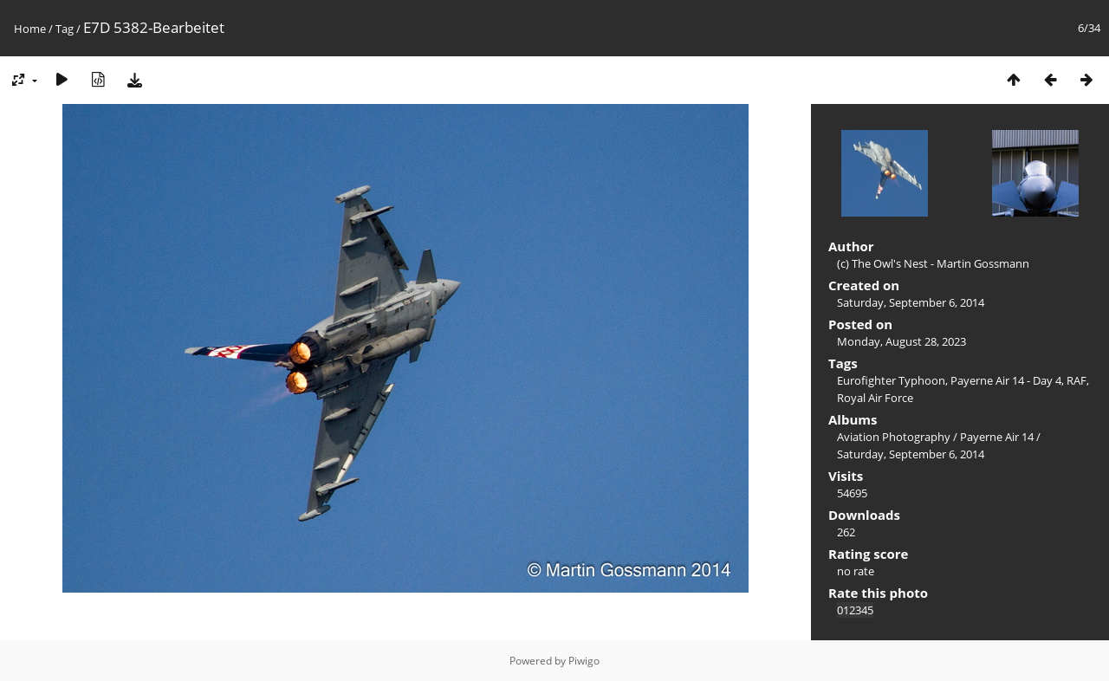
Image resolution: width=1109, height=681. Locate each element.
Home (30, 28)
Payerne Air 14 (997, 436)
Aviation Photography (893, 436)
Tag (64, 28)
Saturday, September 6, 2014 (910, 302)
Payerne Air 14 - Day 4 (1005, 380)
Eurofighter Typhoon (891, 380)
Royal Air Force (875, 397)
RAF (1076, 380)
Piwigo (584, 660)
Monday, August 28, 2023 (901, 341)
